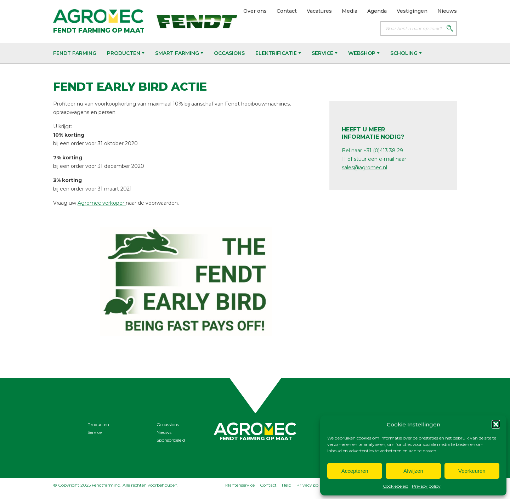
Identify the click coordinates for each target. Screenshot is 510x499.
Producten (125, 53)
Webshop (364, 53)
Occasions (229, 53)
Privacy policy (426, 486)
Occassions (168, 424)
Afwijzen (413, 471)
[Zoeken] (450, 29)
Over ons (255, 11)
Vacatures (319, 11)
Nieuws (447, 11)
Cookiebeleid (395, 486)
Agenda (377, 11)
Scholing (406, 53)
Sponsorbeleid (171, 440)
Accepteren (354, 471)
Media (349, 11)
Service (325, 53)
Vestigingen (412, 11)
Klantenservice (240, 485)
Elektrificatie (278, 53)
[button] (495, 424)
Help (286, 485)
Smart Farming (179, 53)
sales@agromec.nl (364, 167)
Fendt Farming (74, 53)
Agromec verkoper (102, 203)
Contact (287, 11)
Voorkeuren (472, 471)
